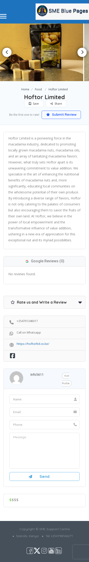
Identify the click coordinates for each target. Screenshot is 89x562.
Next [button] (82, 52)
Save (34, 104)
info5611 (37, 374)
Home (25, 89)
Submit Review (61, 114)
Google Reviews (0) (44, 261)
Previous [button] (7, 52)
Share (56, 104)
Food (38, 89)
